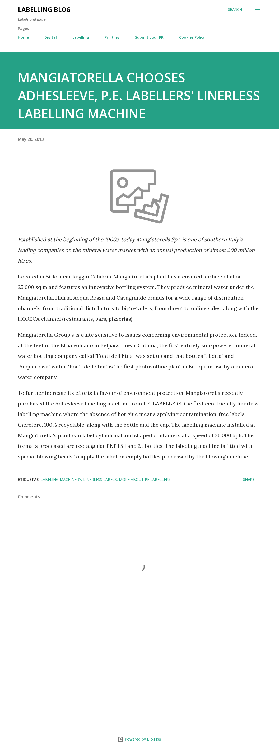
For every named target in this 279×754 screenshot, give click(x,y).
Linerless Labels (100, 479)
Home (23, 37)
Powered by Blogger (139, 739)
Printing (112, 37)
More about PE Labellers (144, 479)
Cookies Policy (192, 37)
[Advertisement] (139, 676)
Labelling (80, 37)
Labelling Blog (44, 9)
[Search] (235, 9)
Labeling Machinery (61, 479)
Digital (50, 37)
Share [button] (249, 479)
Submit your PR (149, 37)
